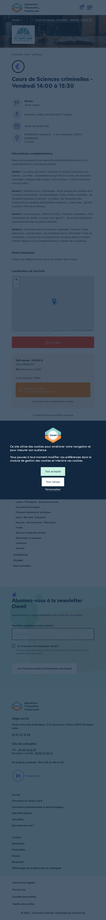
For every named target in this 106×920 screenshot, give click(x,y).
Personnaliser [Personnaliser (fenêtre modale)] (53, 489)
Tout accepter (53, 471)
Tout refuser (53, 481)
